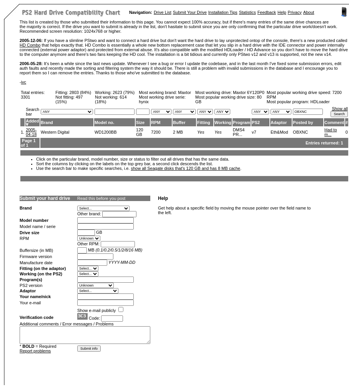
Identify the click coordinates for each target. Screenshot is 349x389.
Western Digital (55, 132)
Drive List (162, 12)
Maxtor (184, 92)
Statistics (247, 12)
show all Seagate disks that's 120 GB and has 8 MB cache (185, 168)
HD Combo (30, 45)
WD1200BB (105, 132)
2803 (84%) (80, 92)
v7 (254, 132)
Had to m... (330, 132)
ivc (23, 82)
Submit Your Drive (190, 12)
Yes (200, 132)
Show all (340, 108)
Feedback (267, 12)
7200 (155, 132)
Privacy (295, 12)
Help (282, 12)
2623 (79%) (124, 92)
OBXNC (300, 132)
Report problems (35, 351)
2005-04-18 (31, 132)
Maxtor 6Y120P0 (248, 92)
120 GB (139, 132)
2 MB (178, 132)
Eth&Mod (279, 132)
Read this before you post (101, 198)
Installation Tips (223, 12)
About (308, 12)
